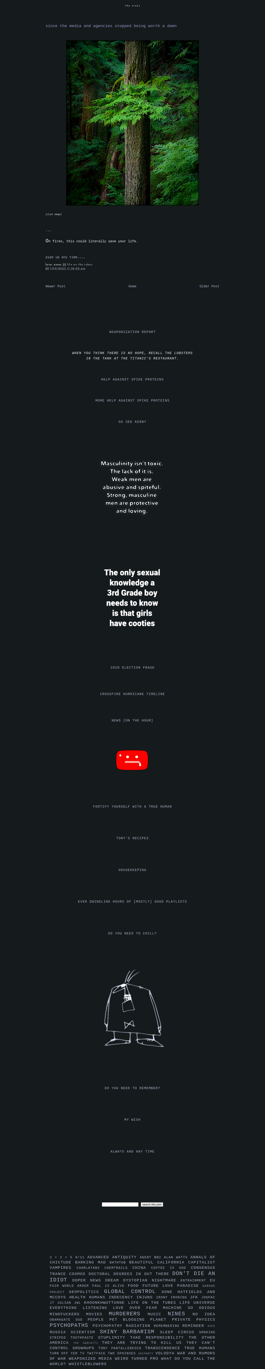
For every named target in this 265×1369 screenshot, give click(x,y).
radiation (140, 1326)
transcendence (164, 1348)
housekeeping (132, 870)
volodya (166, 1353)
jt (53, 1303)
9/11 (81, 1257)
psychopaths (71, 1326)
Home (132, 286)
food (135, 1285)
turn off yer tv (68, 1353)
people (98, 1319)
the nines (132, 6)
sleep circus (179, 1332)
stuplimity (114, 1337)
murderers (128, 1314)
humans (99, 1297)
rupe (211, 1326)
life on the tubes (80, 264)
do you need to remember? (132, 1088)
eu (212, 1280)
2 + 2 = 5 (62, 1257)
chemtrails (118, 1268)
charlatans (91, 1268)
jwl (79, 1303)
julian (65, 1303)
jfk (195, 1297)
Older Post (209, 286)
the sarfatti (87, 1343)
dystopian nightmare (152, 1280)
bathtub (119, 1262)
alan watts (177, 1257)
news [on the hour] (132, 721)
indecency (122, 1297)
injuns (146, 1297)
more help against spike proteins (132, 401)
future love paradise (172, 1285)
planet (161, 1319)
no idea (204, 1314)
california (172, 1262)
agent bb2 (152, 1257)
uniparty (146, 1353)
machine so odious (189, 1308)
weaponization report (132, 332)
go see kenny (132, 422)
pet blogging (129, 1319)
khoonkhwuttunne (106, 1302)
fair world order (71, 1286)
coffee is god (171, 1268)
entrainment (195, 1280)
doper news (88, 1280)
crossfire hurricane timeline (132, 694)
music (158, 1314)
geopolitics (86, 1292)
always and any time (133, 1152)
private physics (193, 1319)
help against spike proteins (132, 379)
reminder (195, 1326)
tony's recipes (132, 838)
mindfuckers (68, 1314)
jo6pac (208, 1297)
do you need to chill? (132, 933)
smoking (207, 1332)
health (79, 1297)
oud (82, 1320)
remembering (168, 1326)
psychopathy (109, 1326)
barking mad (92, 1262)
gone (170, 1292)
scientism (85, 1332)
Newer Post (55, 286)
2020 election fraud (133, 668)
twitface (97, 1353)
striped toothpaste (74, 1338)
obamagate (63, 1320)
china (141, 1268)
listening (98, 1308)
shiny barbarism (130, 1332)
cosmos (79, 1274)
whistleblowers (88, 1364)
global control (133, 1292)
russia (60, 1332)
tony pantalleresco (121, 1348)
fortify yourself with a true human (132, 807)
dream (114, 1280)
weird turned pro (138, 1358)
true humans (199, 1348)
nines (180, 1314)
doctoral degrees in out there (130, 1274)
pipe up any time (61, 257)
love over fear (138, 1308)
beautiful (143, 1262)
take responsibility (159, 1337)
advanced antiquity (113, 1257)
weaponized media (92, 1358)
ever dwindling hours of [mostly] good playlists (132, 902)
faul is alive (110, 1286)
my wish (132, 1120)
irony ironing (173, 1297)
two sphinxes (123, 1353)
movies (97, 1314)
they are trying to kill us (144, 1342)
